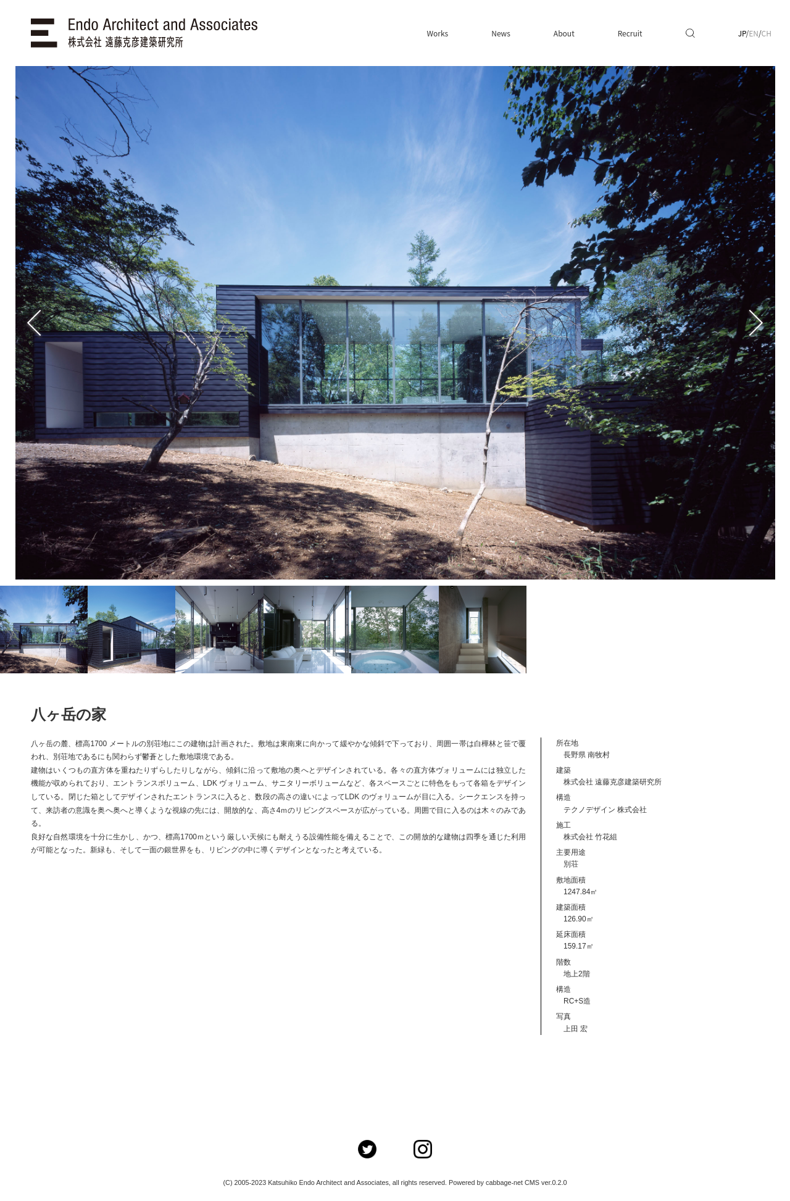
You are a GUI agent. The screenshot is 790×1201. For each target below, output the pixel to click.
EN (754, 33)
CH (766, 33)
